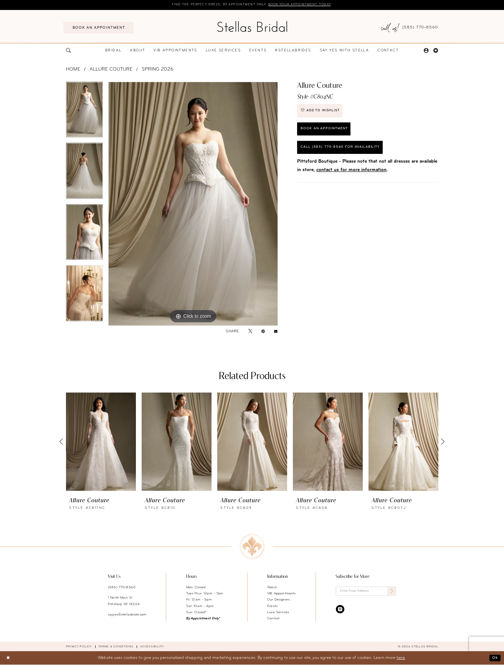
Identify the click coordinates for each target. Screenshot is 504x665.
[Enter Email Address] (365, 592)
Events (272, 606)
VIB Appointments (281, 594)
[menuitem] (98, 28)
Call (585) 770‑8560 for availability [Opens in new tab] (344, 152)
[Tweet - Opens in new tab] (250, 331)
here (401, 658)
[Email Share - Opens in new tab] (276, 332)
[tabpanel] (84, 113)
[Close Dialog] (8, 658)
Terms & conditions (115, 646)
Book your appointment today (304, 5)
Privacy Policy (79, 646)
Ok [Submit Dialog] (494, 658)
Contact (273, 618)
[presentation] (101, 442)
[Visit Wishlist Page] (436, 51)
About (272, 587)
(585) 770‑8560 (122, 587)
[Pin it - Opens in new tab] (263, 331)
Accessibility (152, 646)
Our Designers (278, 600)
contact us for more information (351, 175)
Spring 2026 (158, 70)
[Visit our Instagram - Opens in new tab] (340, 610)
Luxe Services (278, 612)
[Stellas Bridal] (252, 26)
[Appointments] (98, 28)
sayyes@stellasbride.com (127, 615)
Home (73, 70)
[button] (426, 51)
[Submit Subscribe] (391, 592)
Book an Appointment (327, 132)
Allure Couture (110, 70)
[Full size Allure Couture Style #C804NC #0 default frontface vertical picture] (193, 204)
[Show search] (68, 51)
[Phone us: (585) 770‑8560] (409, 28)
